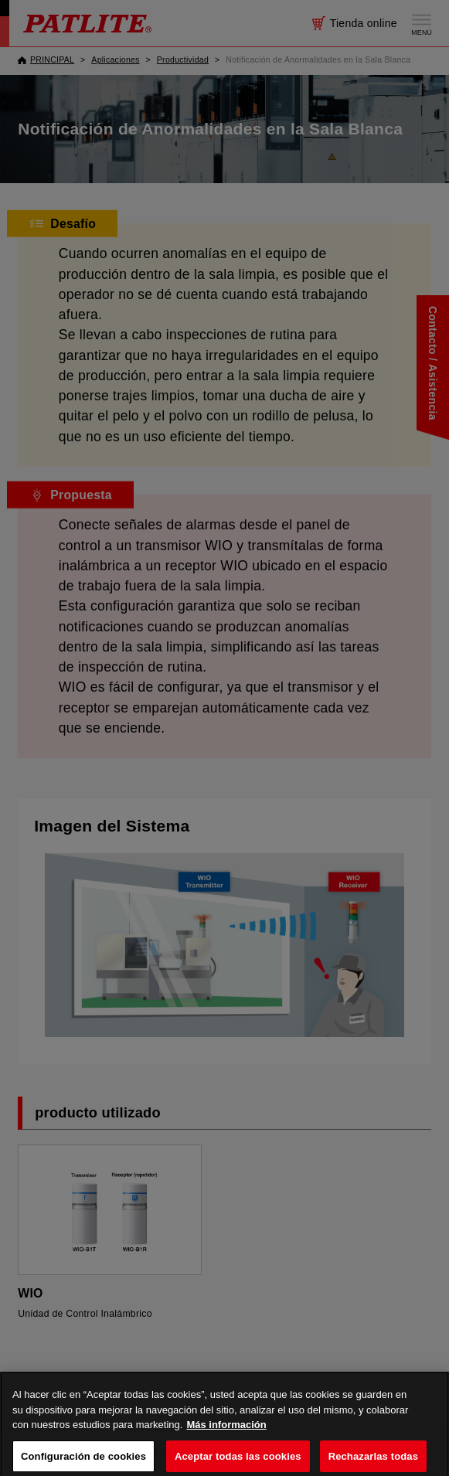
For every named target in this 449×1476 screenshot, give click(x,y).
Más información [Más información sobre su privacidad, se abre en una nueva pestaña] (226, 1436)
